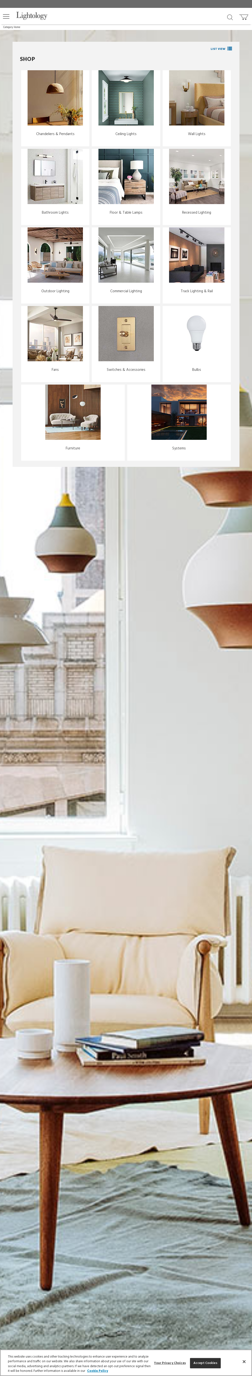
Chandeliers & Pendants (55, 134)
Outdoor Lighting (55, 291)
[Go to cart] (244, 16)
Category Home (11, 27)
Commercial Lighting (126, 291)
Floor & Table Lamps (126, 213)
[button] (6, 16)
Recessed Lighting (196, 213)
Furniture (73, 448)
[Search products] (230, 17)
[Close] (244, 1361)
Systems (179, 448)
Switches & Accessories (126, 370)
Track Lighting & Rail (197, 291)
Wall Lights (196, 134)
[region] (126, 1362)
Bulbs (196, 370)
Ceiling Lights (126, 134)
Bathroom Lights (55, 213)
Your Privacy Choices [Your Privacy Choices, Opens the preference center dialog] (170, 1363)
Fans (55, 370)
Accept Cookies (205, 1363)
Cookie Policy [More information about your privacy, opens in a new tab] (97, 1371)
